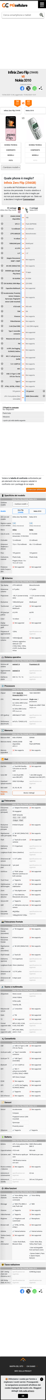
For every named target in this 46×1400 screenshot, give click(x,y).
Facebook (22, 88)
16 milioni (10, 238)
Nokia (31, 530)
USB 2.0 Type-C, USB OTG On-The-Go (10, 374)
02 (28, 102)
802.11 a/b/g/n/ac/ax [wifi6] (10, 357)
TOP (23, 1361)
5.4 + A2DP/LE (10, 363)
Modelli (10, 155)
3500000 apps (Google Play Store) (10, 271)
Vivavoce (10, 316)
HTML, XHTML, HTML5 (10, 386)
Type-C (10, 381)
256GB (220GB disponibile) (10, 217)
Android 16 (16, 671)
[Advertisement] (23, 43)
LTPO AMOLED (10, 233)
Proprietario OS (34, 664)
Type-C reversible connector (10, 332)
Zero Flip (20, 511)
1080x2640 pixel (10, 243)
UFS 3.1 (10, 223)
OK (23, 1396)
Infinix (15, 530)
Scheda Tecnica (10, 145)
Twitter (28, 88)
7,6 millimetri (10, 228)
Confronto (10, 150)
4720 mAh (10, 306)
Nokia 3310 (37, 511)
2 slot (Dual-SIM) (10, 326)
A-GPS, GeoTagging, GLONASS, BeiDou (10, 349)
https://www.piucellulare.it (16, 5)
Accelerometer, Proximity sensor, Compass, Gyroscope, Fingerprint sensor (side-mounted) (10, 297)
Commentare (28, 199)
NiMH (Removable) (35, 396)
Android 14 (16, 664)
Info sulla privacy (23, 1371)
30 (17, 102)
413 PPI (10, 248)
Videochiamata (10, 321)
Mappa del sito (16, 1366)
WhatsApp (34, 88)
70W (10, 311)
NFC (10, 368)
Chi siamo (31, 1366)
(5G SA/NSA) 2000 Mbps (10, 283)
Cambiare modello (4, 504)
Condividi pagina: (41, 88)
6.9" (10, 253)
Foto (11, 160)
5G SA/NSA (10, 278)
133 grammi (35, 391)
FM (10, 343)
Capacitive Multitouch (10, 288)
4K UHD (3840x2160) (10, 265)
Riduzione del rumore (10, 338)
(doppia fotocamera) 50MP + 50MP (10, 259)
